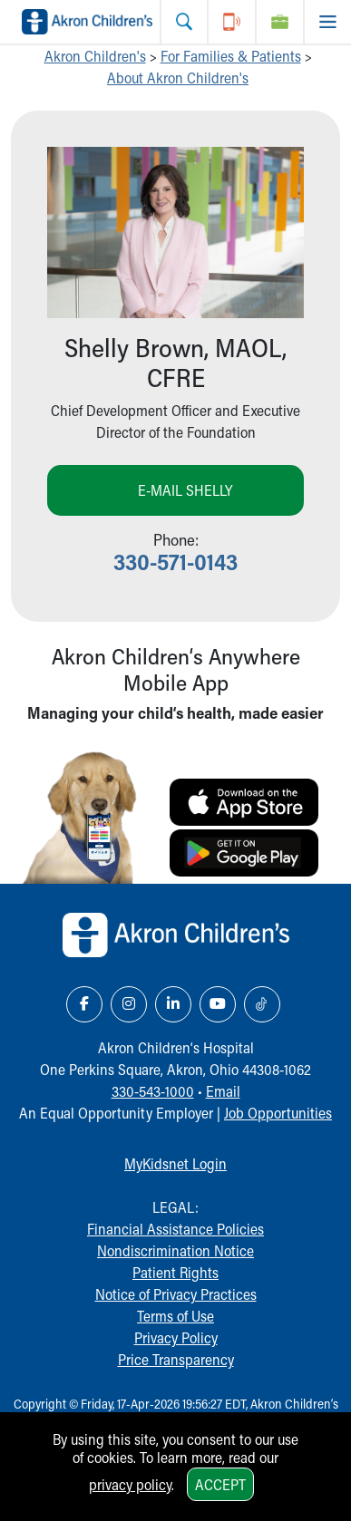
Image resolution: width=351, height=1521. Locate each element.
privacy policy (130, 1484)
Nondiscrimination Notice (175, 1250)
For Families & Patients (231, 55)
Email (223, 1090)
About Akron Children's (178, 77)
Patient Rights (175, 1272)
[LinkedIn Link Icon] (173, 1004)
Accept (220, 1484)
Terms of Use (175, 1315)
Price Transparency (176, 1359)
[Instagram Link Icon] (129, 1004)
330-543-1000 (153, 1090)
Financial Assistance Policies (175, 1228)
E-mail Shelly (185, 489)
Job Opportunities (278, 1112)
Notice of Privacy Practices (176, 1293)
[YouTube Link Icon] (218, 1004)
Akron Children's (95, 55)
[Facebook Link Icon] (84, 1004)
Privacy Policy (176, 1337)
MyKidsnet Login (175, 1163)
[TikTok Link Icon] (262, 1004)
